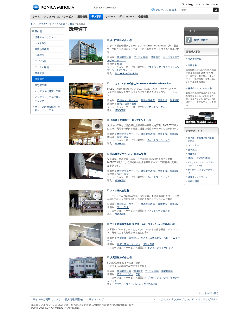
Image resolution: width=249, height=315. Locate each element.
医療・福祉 (123, 137)
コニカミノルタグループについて (175, 299)
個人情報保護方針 (75, 299)
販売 (119, 103)
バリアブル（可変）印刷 (48, 91)
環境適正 (155, 57)
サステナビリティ (208, 299)
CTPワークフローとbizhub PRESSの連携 (136, 284)
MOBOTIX (120, 110)
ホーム (36, 16)
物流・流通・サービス (128, 244)
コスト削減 (41, 43)
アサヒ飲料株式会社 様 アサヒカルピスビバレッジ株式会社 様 (142, 224)
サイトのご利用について (47, 299)
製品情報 (82, 16)
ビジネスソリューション (42, 23)
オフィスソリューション (160, 247)
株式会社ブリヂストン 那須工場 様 (128, 153)
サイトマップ (96, 299)
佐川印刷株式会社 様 (121, 40)
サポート (110, 16)
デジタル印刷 (141, 57)
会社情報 (143, 16)
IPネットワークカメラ (158, 107)
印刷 (119, 63)
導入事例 (96, 16)
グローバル (162, 9)
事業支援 (162, 100)
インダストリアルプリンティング (48, 99)
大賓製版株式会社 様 (121, 257)
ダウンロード (126, 16)
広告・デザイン (125, 274)
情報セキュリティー (127, 100)
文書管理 (39, 55)
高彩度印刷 (167, 271)
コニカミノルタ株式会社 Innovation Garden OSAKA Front (141, 83)
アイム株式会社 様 (119, 190)
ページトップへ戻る (208, 293)
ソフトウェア (154, 67)
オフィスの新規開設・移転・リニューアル (143, 239)
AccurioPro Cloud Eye (126, 73)
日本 (174, 9)
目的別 (70, 23)
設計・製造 (130, 103)
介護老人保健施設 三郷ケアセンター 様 (130, 120)
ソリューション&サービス (58, 16)
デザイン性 (41, 61)
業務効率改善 (124, 57)
